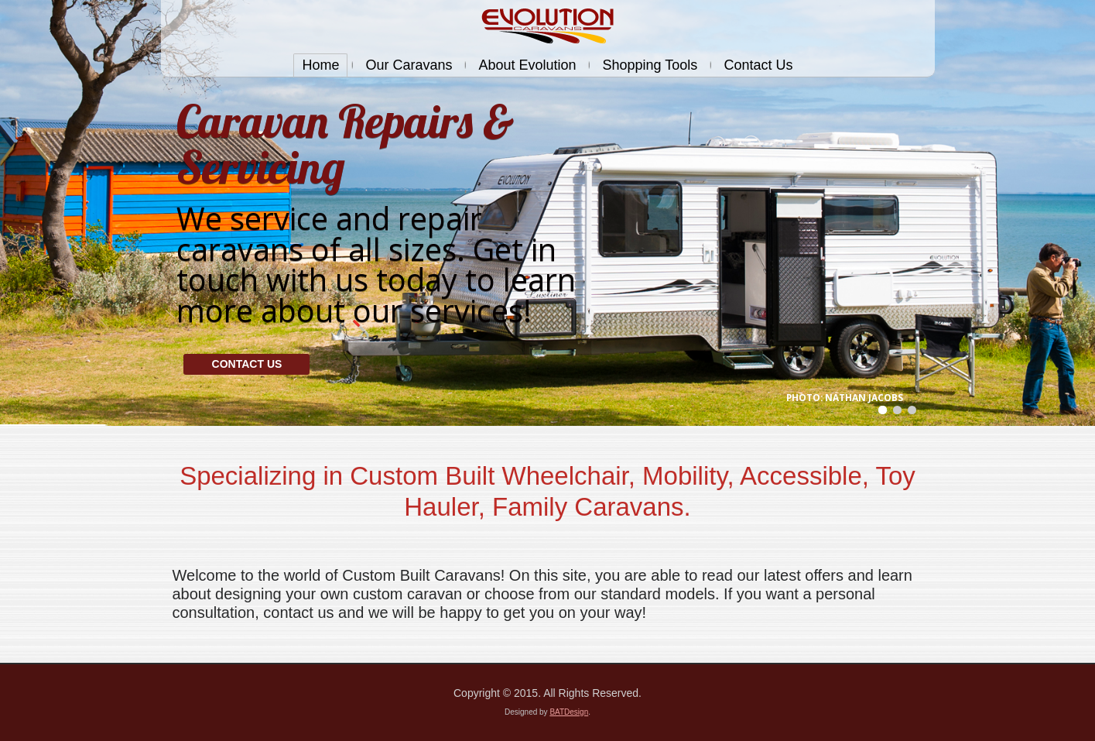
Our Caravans (408, 65)
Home (320, 65)
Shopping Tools (649, 65)
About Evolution (527, 65)
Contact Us (758, 65)
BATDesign (568, 712)
